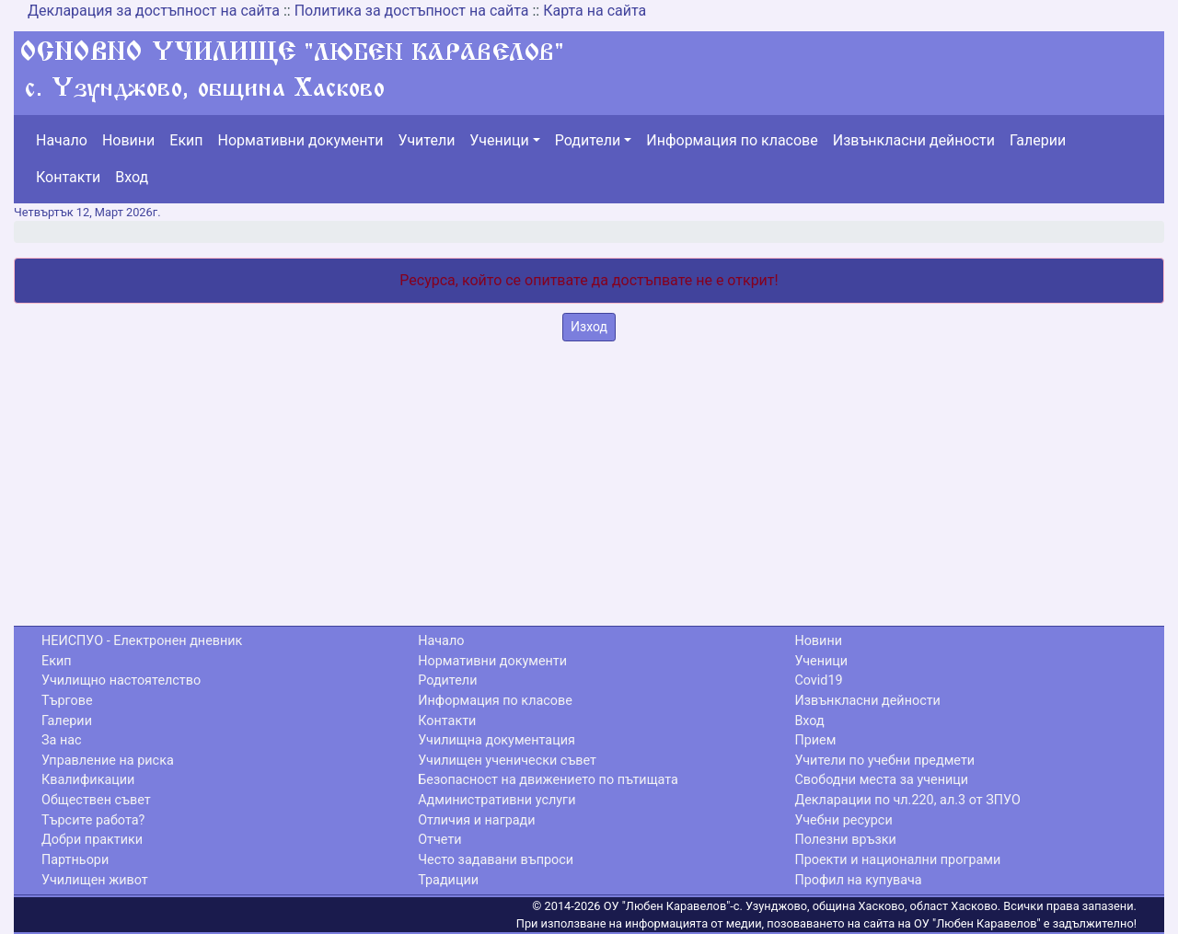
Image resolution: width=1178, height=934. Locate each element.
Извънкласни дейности (914, 140)
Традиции (448, 880)
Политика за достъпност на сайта (411, 10)
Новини (128, 140)
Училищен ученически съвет (507, 760)
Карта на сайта (594, 10)
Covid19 (818, 680)
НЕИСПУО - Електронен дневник (141, 641)
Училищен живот (94, 880)
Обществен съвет (96, 800)
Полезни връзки (844, 840)
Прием (815, 740)
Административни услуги (496, 800)
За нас (61, 740)
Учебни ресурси (843, 820)
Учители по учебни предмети (884, 760)
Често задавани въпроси (495, 860)
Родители (587, 140)
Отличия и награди (476, 820)
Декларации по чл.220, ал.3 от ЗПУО (907, 800)
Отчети (439, 840)
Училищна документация (496, 740)
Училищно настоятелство (121, 680)
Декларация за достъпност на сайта (154, 10)
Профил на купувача (857, 880)
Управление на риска (107, 760)
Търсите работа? (92, 820)
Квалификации (87, 780)
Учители (427, 140)
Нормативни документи (301, 140)
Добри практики (92, 840)
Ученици (498, 140)
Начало (61, 140)
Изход (589, 326)
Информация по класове (731, 140)
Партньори (75, 860)
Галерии (1038, 140)
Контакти (68, 177)
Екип (185, 140)
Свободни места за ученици (881, 780)
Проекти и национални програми (897, 860)
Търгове (67, 701)
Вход (131, 177)
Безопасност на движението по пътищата (548, 780)
